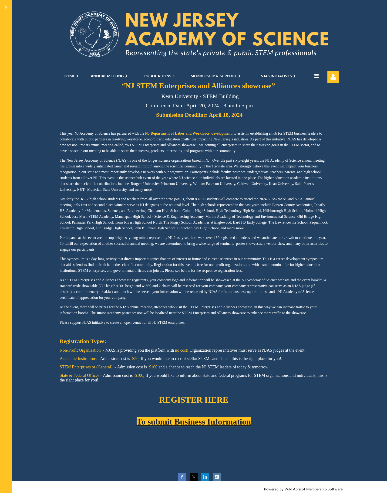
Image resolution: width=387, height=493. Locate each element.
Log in (333, 77)
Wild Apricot (294, 489)
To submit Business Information (194, 421)
